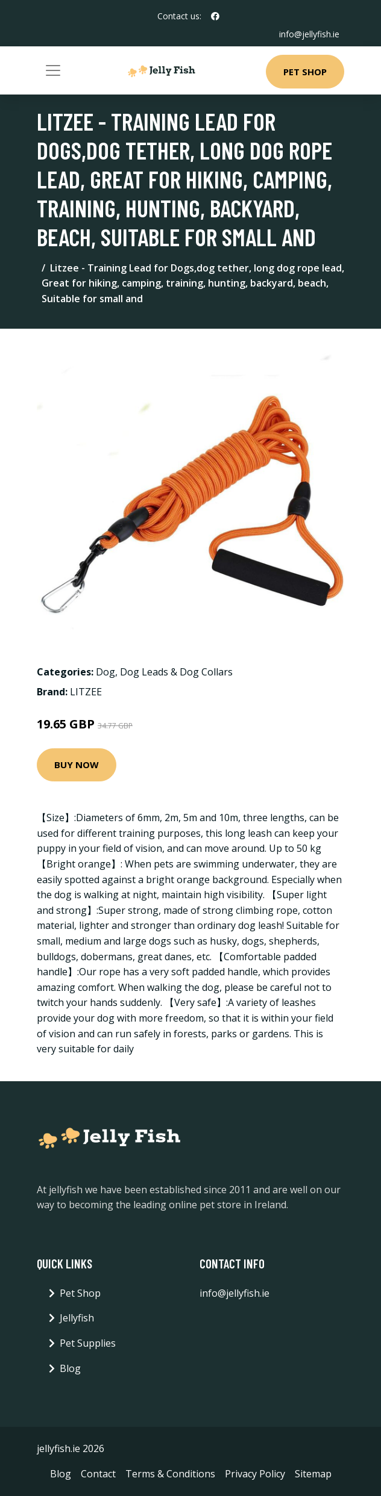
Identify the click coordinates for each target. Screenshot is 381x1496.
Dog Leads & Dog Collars (176, 671)
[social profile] (215, 16)
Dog (105, 671)
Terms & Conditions (170, 1473)
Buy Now (76, 765)
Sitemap (313, 1473)
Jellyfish (77, 1317)
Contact (98, 1473)
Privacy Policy (255, 1473)
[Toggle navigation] (53, 70)
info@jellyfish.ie (309, 34)
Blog (70, 1368)
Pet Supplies (88, 1343)
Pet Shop (305, 72)
